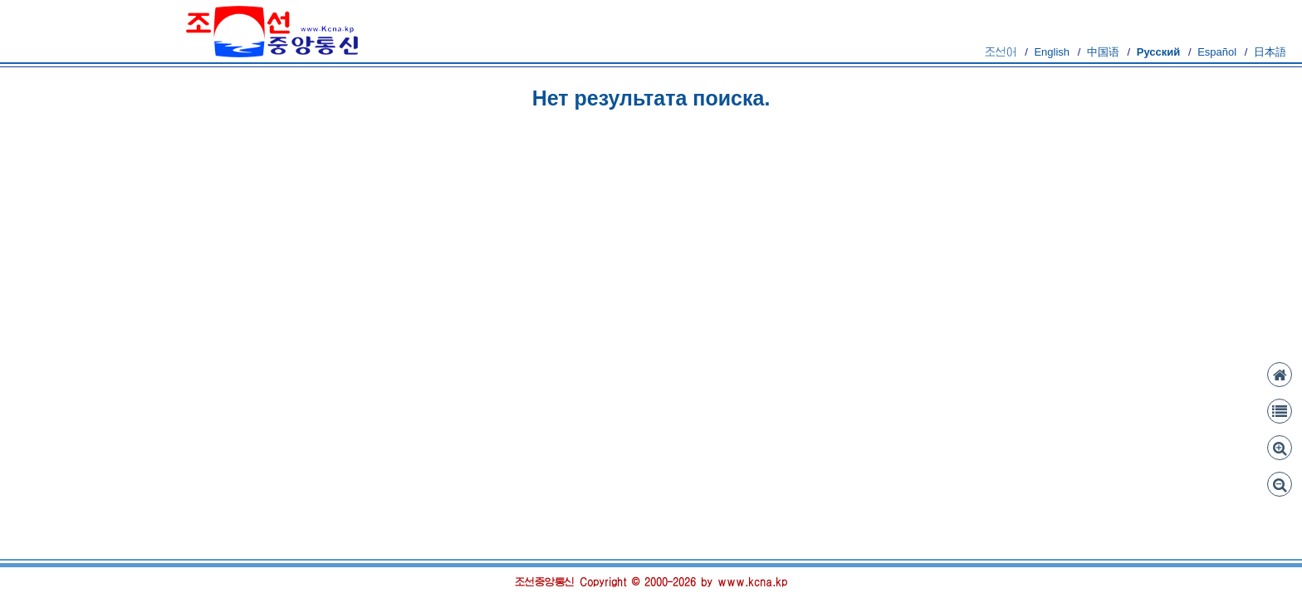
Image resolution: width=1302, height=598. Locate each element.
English (1052, 52)
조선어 (1001, 52)
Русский (1159, 52)
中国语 (1103, 52)
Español (1216, 52)
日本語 (1270, 52)
